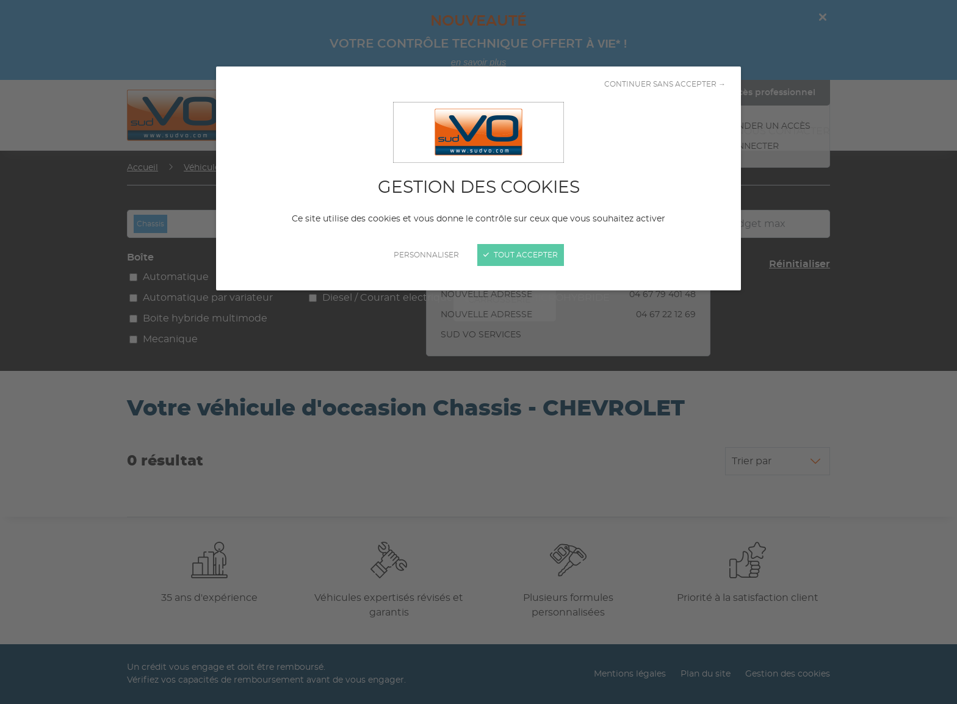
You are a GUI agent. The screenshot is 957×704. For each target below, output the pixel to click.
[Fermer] (478, 352)
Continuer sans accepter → (665, 84)
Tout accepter (520, 255)
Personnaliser (426, 255)
